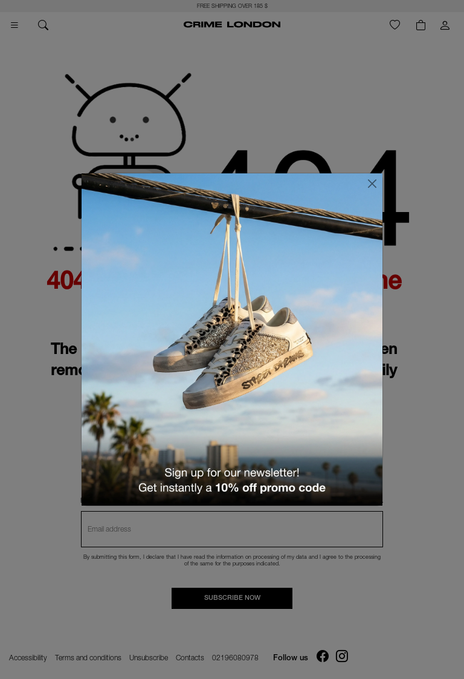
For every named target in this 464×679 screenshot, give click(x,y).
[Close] (372, 184)
